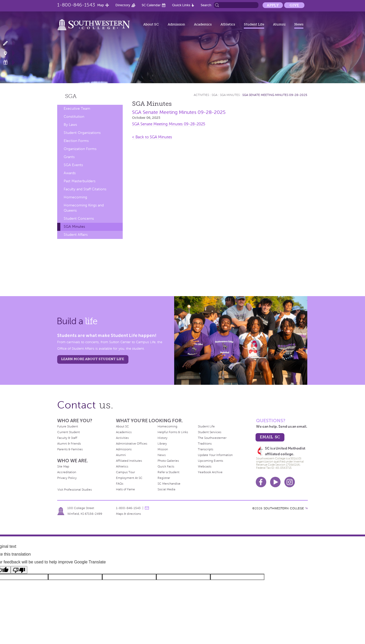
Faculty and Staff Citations (85, 189)
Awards (70, 173)
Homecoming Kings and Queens (84, 207)
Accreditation (66, 472)
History (162, 438)
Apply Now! (8, 43)
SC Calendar (151, 5)
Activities (201, 95)
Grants (69, 157)
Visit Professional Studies (74, 489)
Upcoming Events (210, 461)
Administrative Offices (131, 443)
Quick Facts (166, 466)
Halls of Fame (125, 489)
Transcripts (205, 449)
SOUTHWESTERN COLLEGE (284, 508)
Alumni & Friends (69, 443)
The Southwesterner (212, 438)
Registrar (164, 478)
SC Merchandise (169, 483)
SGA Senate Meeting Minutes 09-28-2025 (274, 95)
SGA (71, 96)
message (147, 508)
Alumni (279, 24)
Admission (176, 24)
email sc (270, 437)
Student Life (254, 24)
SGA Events (73, 165)
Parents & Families (70, 449)
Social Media (166, 489)
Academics (203, 24)
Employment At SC (129, 478)
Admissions (124, 449)
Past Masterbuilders (79, 181)
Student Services (209, 432)
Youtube (275, 482)
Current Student (68, 432)
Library (162, 443)
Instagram (289, 482)
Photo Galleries (168, 461)
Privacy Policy (67, 478)
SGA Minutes (74, 227)
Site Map (63, 466)
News (298, 24)
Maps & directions (128, 514)
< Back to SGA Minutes (152, 137)
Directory (122, 5)
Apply (273, 5)
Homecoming (75, 197)
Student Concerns (79, 218)
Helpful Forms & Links (173, 432)
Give (294, 5)
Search (206, 5)
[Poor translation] (19, 570)
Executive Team (77, 108)
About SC (151, 24)
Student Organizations (82, 133)
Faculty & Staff (67, 438)
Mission (163, 449)
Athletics (227, 24)
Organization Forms (80, 149)
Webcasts (204, 466)
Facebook (261, 482)
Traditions (205, 443)
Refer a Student (168, 472)
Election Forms (76, 141)
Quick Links (181, 5)
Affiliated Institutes (129, 461)
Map (100, 5)
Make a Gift (8, 62)
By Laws (70, 125)
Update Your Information (215, 455)
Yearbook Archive (210, 472)
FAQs (119, 483)
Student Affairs (76, 235)
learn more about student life (92, 359)
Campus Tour (125, 472)
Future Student (67, 426)
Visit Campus (8, 53)
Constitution (74, 117)
